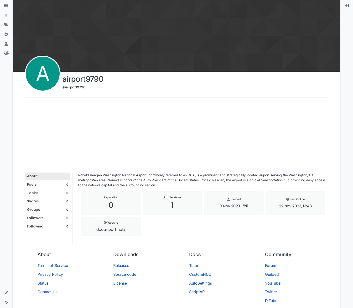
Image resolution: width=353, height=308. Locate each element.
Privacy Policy (50, 274)
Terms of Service (52, 265)
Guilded (272, 274)
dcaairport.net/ (111, 229)
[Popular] (6, 34)
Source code (124, 274)
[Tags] (6, 25)
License (120, 283)
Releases (121, 265)
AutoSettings (200, 283)
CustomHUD (200, 274)
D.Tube (271, 300)
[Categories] (6, 6)
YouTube (272, 283)
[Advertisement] (176, 136)
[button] (6, 293)
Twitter (271, 291)
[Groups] (6, 53)
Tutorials (196, 265)
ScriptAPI (197, 291)
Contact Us (47, 291)
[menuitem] (347, 6)
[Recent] (6, 15)
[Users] (6, 44)
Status (42, 283)
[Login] (347, 6)
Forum (270, 265)
